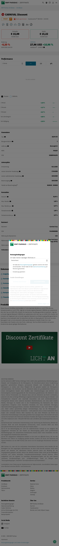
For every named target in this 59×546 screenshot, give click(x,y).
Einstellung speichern (19, 272)
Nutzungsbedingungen (26, 265)
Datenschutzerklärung (39, 266)
